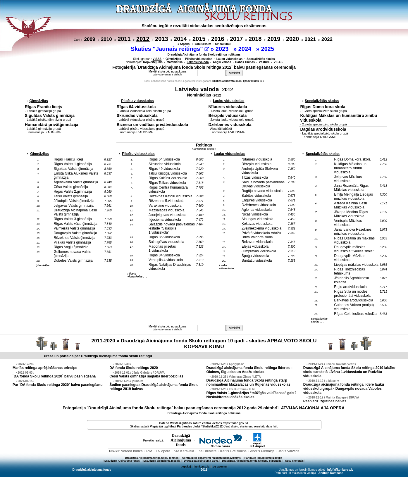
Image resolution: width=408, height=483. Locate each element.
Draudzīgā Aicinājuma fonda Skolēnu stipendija (251, 460)
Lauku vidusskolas (229, 59)
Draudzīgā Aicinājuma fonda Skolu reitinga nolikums (204, 54)
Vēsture (264, 62)
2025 (268, 49)
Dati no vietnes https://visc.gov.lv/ (203, 423)
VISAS (278, 62)
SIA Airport (257, 445)
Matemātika (175, 62)
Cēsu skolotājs (294, 460)
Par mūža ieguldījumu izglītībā (264, 457)
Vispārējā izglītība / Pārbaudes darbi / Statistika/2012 (186, 426)
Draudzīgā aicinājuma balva (201, 460)
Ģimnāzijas (173, 59)
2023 (223, 49)
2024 (245, 49)
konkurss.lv (202, 44)
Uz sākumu (223, 44)
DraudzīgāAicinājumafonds (181, 440)
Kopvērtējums (153, 62)
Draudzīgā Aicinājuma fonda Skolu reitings (152, 457)
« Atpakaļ (184, 44)
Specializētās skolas (261, 59)
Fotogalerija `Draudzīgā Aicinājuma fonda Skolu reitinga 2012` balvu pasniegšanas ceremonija (204, 67)
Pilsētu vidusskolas (198, 59)
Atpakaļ (186, 466)
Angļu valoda (222, 62)
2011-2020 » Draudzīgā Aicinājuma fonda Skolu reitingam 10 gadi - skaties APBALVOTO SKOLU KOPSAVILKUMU (204, 343)
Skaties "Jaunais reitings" (170, 49)
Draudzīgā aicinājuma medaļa (161, 460)
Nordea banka (220, 445)
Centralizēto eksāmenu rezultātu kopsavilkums (211, 457)
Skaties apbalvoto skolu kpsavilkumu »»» (238, 81)
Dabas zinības (245, 62)
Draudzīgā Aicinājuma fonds (122, 460)
